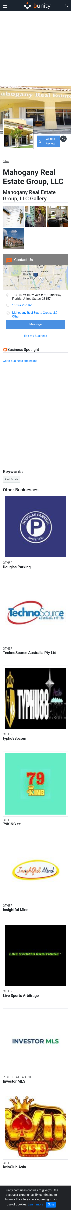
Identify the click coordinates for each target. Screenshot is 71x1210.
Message (35, 324)
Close (51, 1204)
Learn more (35, 1204)
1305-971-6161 (22, 305)
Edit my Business (35, 336)
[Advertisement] (35, 48)
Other (6, 161)
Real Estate (11, 479)
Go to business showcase (20, 361)
